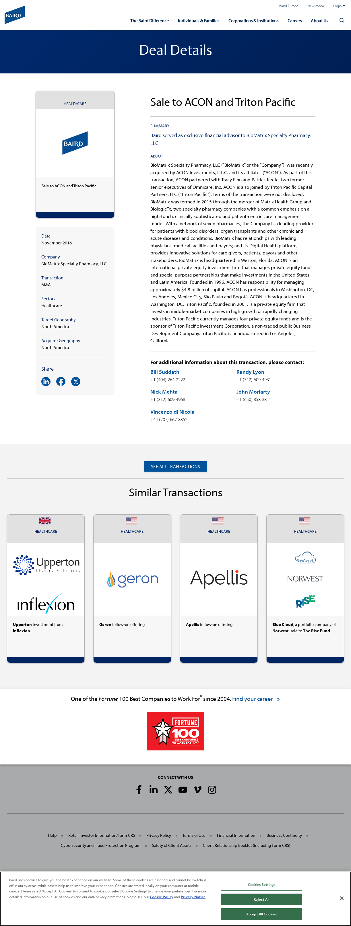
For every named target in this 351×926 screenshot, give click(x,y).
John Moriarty (253, 391)
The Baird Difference (149, 20)
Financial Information (236, 835)
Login (339, 5)
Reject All (261, 899)
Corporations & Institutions (253, 20)
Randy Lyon (250, 371)
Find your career (256, 698)
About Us (319, 20)
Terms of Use (194, 835)
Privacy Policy (158, 835)
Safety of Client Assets (171, 845)
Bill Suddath (164, 371)
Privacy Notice (193, 896)
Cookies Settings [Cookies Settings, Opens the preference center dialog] (261, 884)
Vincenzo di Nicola (172, 411)
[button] (342, 20)
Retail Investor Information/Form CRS (101, 835)
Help (52, 835)
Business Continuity (284, 835)
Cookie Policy (161, 896)
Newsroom (316, 5)
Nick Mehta (164, 391)
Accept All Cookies (261, 914)
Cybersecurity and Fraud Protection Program (101, 845)
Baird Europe (288, 5)
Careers (295, 20)
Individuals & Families (198, 20)
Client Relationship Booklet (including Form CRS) (246, 845)
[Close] (342, 898)
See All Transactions (175, 466)
